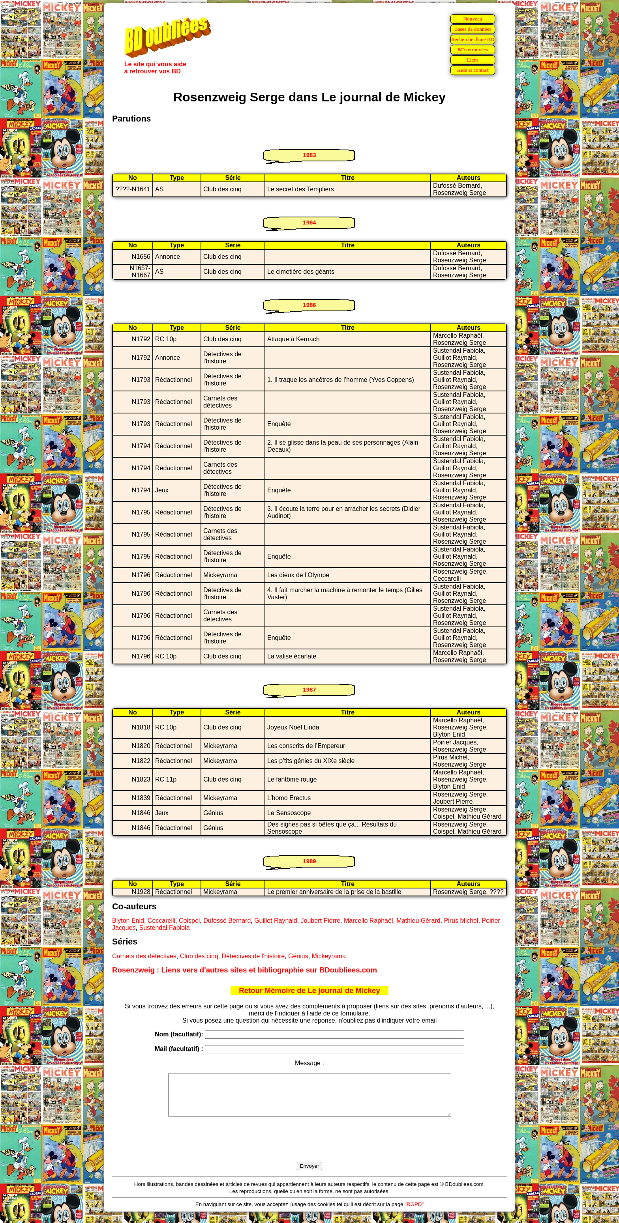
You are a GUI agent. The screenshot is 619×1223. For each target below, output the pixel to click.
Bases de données (472, 29)
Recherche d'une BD (473, 39)
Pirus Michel (461, 920)
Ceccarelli (161, 920)
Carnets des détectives (144, 956)
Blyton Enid (128, 920)
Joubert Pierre (321, 920)
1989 (309, 861)
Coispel (189, 920)
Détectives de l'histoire (253, 956)
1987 (309, 689)
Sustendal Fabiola (164, 927)
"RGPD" (414, 1213)
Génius (298, 956)
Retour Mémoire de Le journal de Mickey (309, 990)
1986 (309, 304)
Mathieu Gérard (418, 920)
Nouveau (472, 19)
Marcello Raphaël (368, 920)
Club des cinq (199, 956)
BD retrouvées (473, 49)
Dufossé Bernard (227, 920)
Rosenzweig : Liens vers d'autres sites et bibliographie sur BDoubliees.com (244, 970)
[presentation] (309, 1148)
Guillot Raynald (275, 920)
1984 (309, 222)
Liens (473, 60)
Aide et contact (473, 70)
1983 (309, 154)
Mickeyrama (329, 956)
